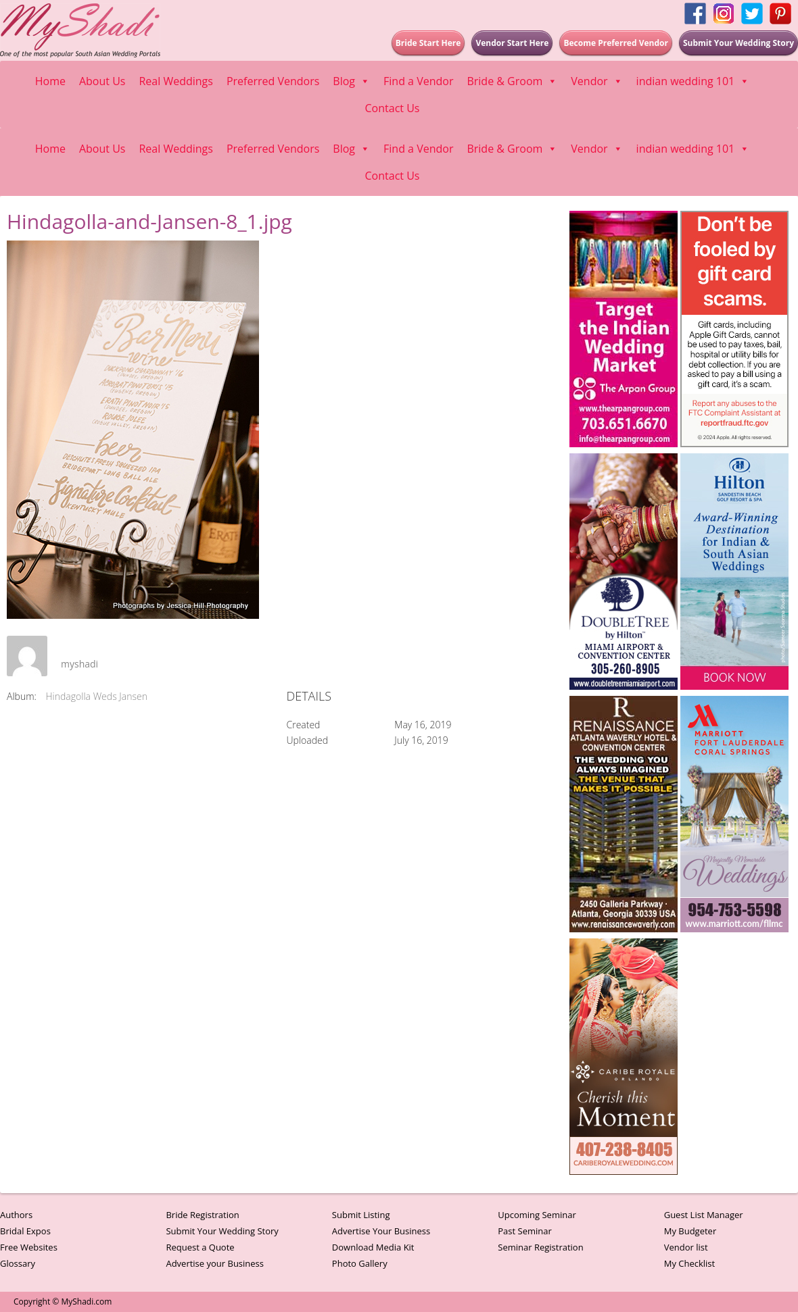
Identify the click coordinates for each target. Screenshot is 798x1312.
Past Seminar (525, 1231)
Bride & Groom (512, 81)
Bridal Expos (25, 1231)
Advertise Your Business (381, 1231)
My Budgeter (690, 1231)
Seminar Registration (540, 1247)
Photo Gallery (360, 1263)
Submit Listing (361, 1215)
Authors (16, 1215)
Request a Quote (200, 1247)
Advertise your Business (215, 1263)
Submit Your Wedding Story (222, 1231)
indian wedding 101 (693, 81)
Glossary (17, 1263)
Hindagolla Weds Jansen (96, 696)
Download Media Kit (373, 1247)
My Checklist (689, 1263)
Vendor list (686, 1247)
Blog (351, 81)
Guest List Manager (703, 1215)
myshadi (79, 663)
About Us (102, 81)
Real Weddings (175, 81)
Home (50, 81)
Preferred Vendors (273, 81)
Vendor (596, 81)
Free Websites (28, 1247)
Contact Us (392, 108)
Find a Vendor (418, 81)
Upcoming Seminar (537, 1215)
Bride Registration (202, 1215)
